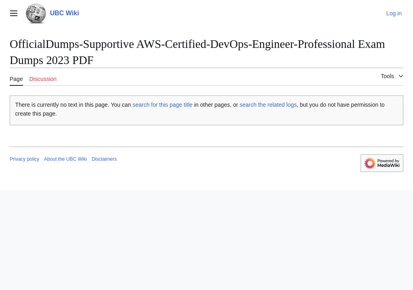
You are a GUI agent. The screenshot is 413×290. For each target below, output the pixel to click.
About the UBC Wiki (65, 159)
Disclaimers (104, 159)
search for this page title (163, 105)
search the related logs (268, 105)
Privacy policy (24, 159)
